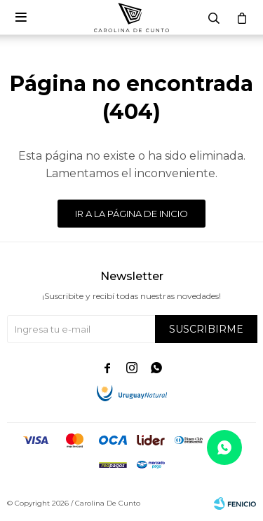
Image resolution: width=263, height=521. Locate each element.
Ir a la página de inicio (131, 213)
